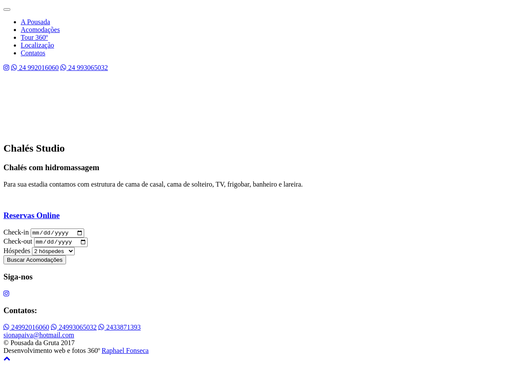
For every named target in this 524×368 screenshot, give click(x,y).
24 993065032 (84, 67)
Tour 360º (34, 37)
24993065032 (74, 329)
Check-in (16, 233)
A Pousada (35, 21)
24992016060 (26, 329)
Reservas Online (31, 215)
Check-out (17, 243)
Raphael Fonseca (125, 352)
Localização (37, 45)
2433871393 (119, 329)
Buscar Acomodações (35, 262)
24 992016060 (35, 67)
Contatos (33, 53)
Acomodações (40, 29)
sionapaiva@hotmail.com (38, 337)
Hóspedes (16, 253)
